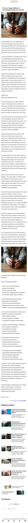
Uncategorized (5, 397)
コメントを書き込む (14, 504)
